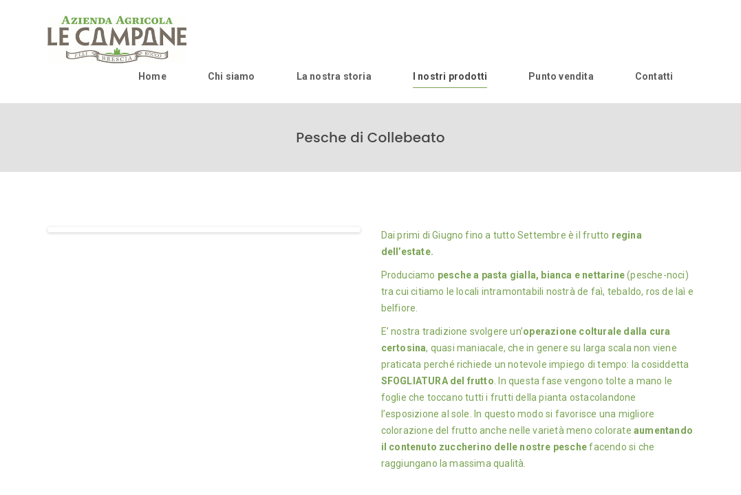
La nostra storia (334, 76)
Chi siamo (231, 76)
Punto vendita (561, 76)
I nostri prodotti (450, 76)
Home (152, 76)
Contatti (654, 76)
